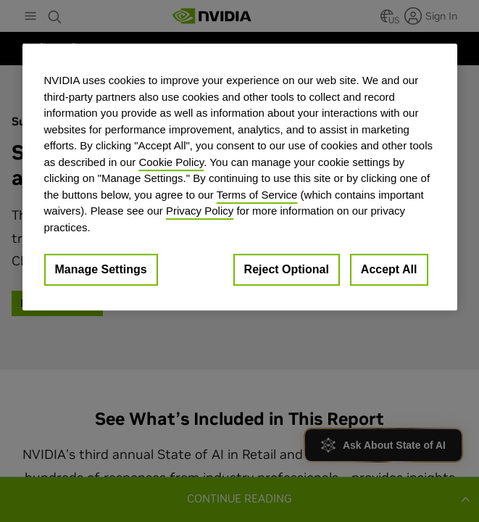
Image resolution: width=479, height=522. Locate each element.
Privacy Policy (199, 210)
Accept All (389, 269)
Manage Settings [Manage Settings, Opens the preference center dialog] (101, 269)
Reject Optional (286, 269)
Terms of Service (257, 194)
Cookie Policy (171, 162)
